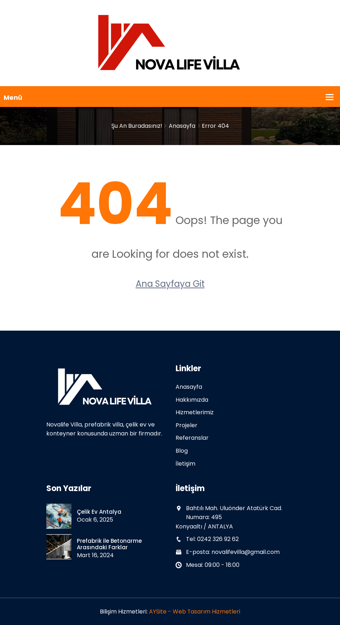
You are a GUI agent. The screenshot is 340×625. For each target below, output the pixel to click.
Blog (182, 451)
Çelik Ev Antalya (99, 512)
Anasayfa (182, 126)
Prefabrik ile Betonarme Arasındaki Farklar (109, 544)
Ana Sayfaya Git (170, 284)
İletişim (185, 464)
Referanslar (192, 438)
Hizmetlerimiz (195, 412)
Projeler (186, 425)
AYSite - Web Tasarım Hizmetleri (195, 611)
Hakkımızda (192, 400)
